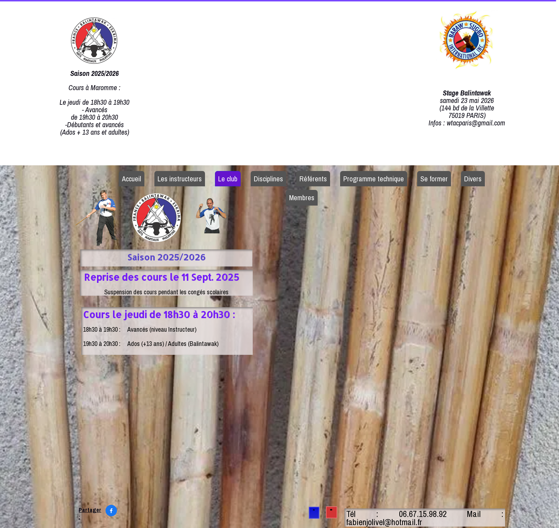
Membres (301, 197)
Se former (434, 178)
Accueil (131, 178)
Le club (227, 178)
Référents (313, 178)
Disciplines (268, 178)
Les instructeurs (180, 178)
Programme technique (373, 178)
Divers (473, 178)
